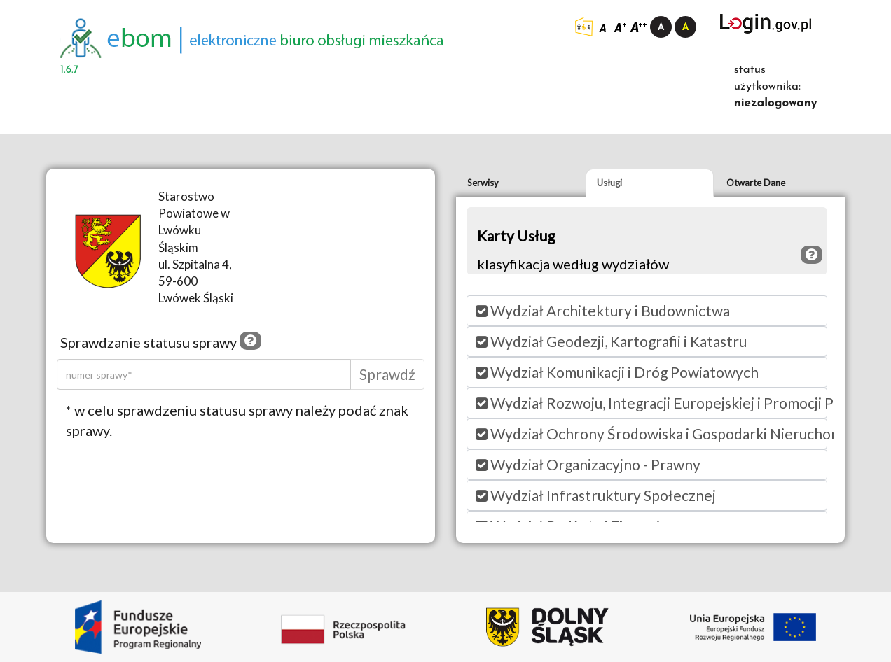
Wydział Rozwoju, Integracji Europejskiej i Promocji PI (651, 402)
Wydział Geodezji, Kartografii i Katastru (611, 341)
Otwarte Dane (755, 182)
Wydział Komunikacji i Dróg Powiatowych (617, 372)
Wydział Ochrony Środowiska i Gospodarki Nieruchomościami (651, 433)
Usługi (609, 182)
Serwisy (483, 182)
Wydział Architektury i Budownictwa (603, 310)
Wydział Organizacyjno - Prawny (588, 464)
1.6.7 (69, 70)
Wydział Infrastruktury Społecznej (596, 495)
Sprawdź (387, 374)
